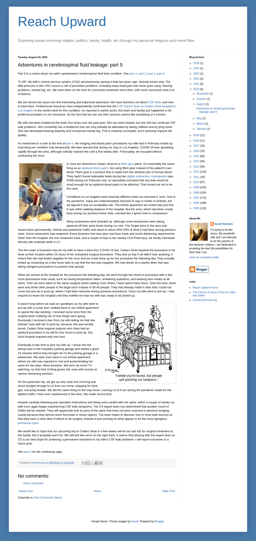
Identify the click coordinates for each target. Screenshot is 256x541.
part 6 (27, 451)
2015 (196, 156)
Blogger (159, 521)
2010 (196, 182)
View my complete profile (204, 257)
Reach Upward (62, 21)
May (199, 118)
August (201, 104)
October (202, 99)
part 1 (133, 73)
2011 (196, 177)
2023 (196, 73)
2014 (196, 161)
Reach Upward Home (205, 287)
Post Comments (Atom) (48, 497)
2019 (196, 135)
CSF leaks (155, 102)
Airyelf (134, 521)
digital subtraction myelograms (147, 176)
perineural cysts (28, 423)
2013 (196, 166)
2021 (196, 83)
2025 (196, 63)
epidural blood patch (95, 168)
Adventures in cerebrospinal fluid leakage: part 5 (215, 110)
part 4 (161, 73)
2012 (196, 171)
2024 (196, 68)
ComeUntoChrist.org (205, 300)
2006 (196, 202)
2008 (196, 192)
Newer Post (26, 491)
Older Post (168, 491)
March (201, 123)
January (202, 128)
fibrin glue (127, 164)
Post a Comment (33, 483)
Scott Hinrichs (224, 224)
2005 (196, 208)
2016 (196, 151)
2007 (196, 197)
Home (97, 491)
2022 (196, 78)
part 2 (142, 73)
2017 (196, 145)
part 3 (151, 73)
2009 (196, 187)
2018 (196, 140)
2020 (196, 89)
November (203, 93)
